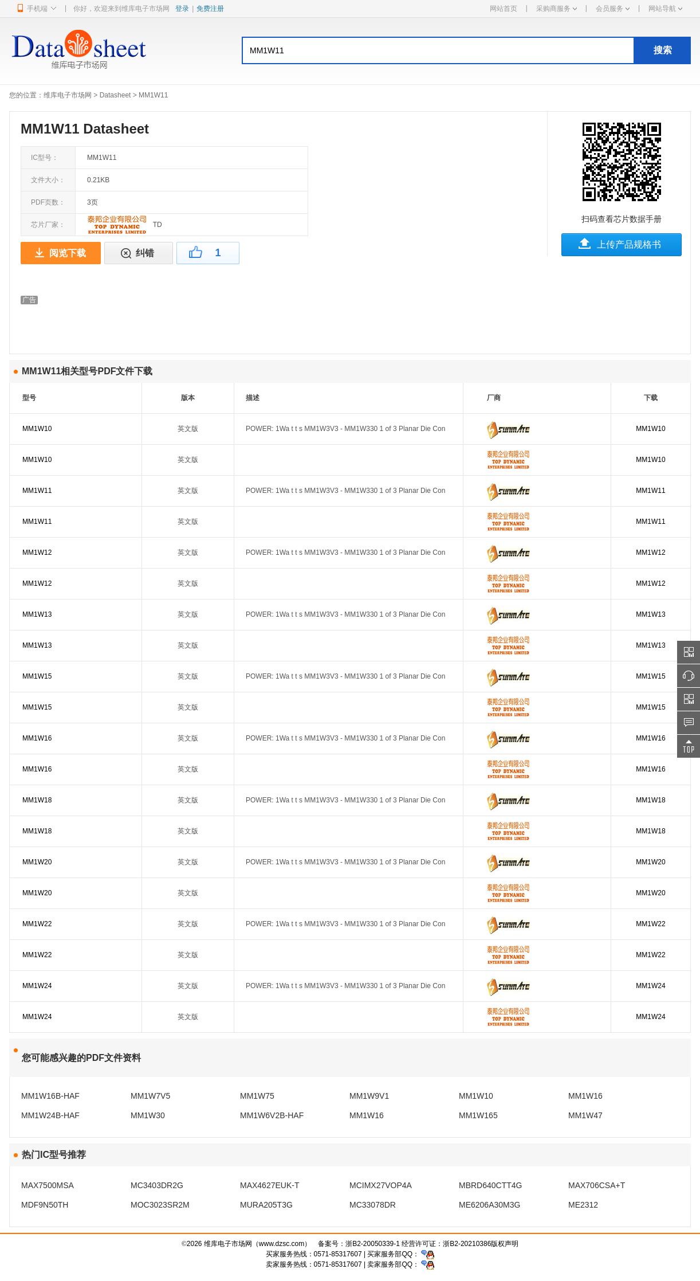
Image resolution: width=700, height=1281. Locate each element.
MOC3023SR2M (160, 1204)
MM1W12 (37, 553)
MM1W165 (478, 1115)
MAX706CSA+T (596, 1185)
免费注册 (210, 9)
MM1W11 (37, 491)
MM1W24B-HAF (50, 1115)
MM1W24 (37, 986)
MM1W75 (257, 1095)
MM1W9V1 (369, 1095)
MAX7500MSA (47, 1185)
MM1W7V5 (150, 1095)
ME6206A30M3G (489, 1204)
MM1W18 (37, 800)
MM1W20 (37, 862)
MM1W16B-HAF (50, 1095)
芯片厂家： (48, 225)
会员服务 (613, 9)
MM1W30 (148, 1115)
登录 (182, 9)
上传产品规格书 (629, 244)
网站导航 (665, 9)
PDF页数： (48, 202)
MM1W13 (37, 614)
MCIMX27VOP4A (380, 1185)
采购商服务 (556, 9)
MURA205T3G (266, 1204)
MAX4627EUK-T (269, 1185)
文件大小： (48, 180)
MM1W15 (37, 676)
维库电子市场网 (68, 95)
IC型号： (44, 158)
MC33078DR (372, 1204)
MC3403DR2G (157, 1185)
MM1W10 (37, 429)
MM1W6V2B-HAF (272, 1115)
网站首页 (503, 9)
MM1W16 (37, 738)
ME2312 (583, 1204)
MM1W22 (37, 924)
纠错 (145, 253)
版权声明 (504, 1244)
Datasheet (115, 95)
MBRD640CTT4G (490, 1185)
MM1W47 (585, 1115)
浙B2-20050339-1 (372, 1244)
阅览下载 (67, 253)
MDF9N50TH (44, 1204)
